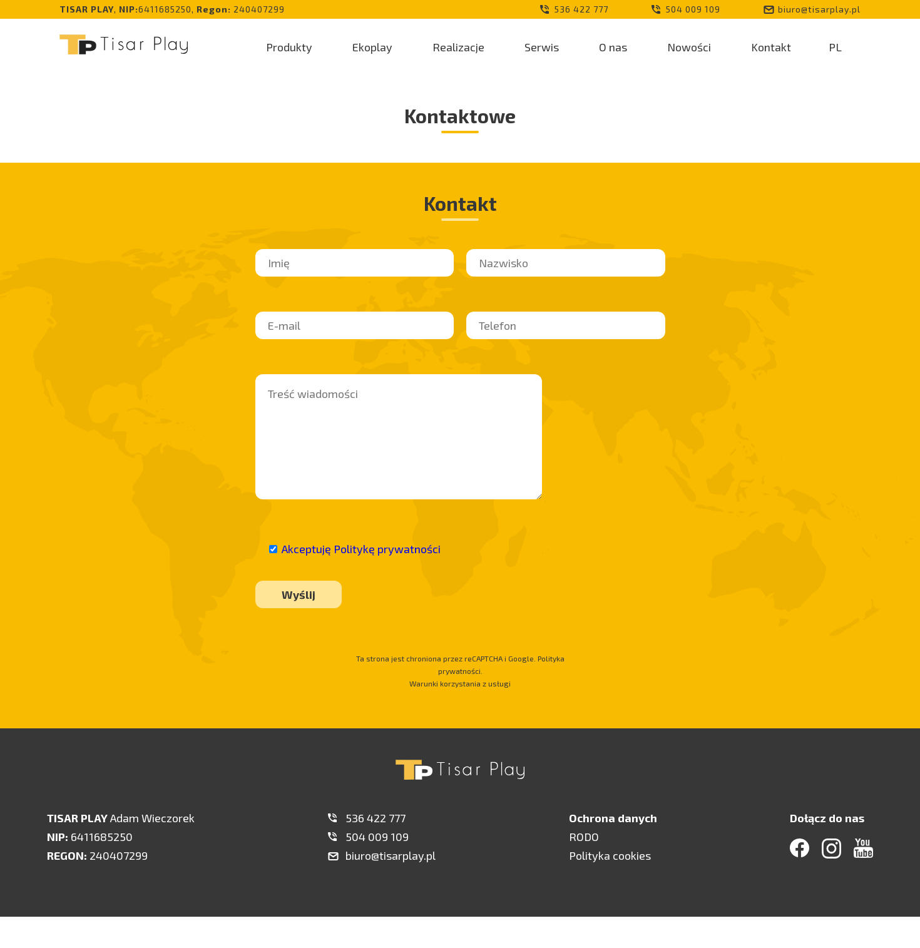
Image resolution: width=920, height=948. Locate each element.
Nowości (689, 47)
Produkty (289, 47)
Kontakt (771, 47)
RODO (584, 837)
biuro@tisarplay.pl (819, 9)
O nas (613, 47)
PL (835, 47)
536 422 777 (581, 9)
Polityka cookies (610, 855)
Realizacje (458, 47)
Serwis (541, 47)
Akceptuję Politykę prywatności (361, 549)
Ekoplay (372, 47)
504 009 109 (693, 9)
